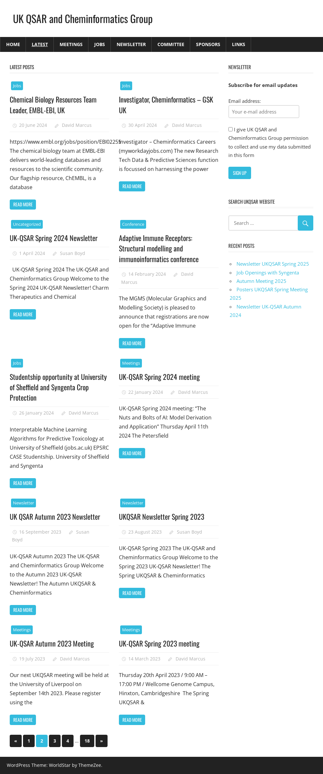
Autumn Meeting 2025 (261, 281)
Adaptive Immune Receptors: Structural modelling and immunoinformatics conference (159, 248)
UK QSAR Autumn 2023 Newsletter (55, 516)
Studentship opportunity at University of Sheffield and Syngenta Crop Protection (58, 387)
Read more (23, 204)
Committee (170, 44)
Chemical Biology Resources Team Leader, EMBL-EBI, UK (53, 104)
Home (13, 44)
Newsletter (131, 44)
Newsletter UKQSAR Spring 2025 (272, 263)
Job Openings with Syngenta (267, 272)
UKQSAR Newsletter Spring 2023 (161, 516)
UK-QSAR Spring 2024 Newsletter (54, 238)
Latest (40, 44)
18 (87, 741)
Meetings (71, 44)
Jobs (99, 44)
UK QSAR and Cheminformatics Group (83, 18)
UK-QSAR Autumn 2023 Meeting (52, 643)
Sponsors (208, 44)
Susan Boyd (72, 253)
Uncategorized (27, 224)
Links (238, 44)
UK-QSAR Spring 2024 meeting (159, 376)
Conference (133, 224)
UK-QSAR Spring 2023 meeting (159, 643)
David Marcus (77, 125)
